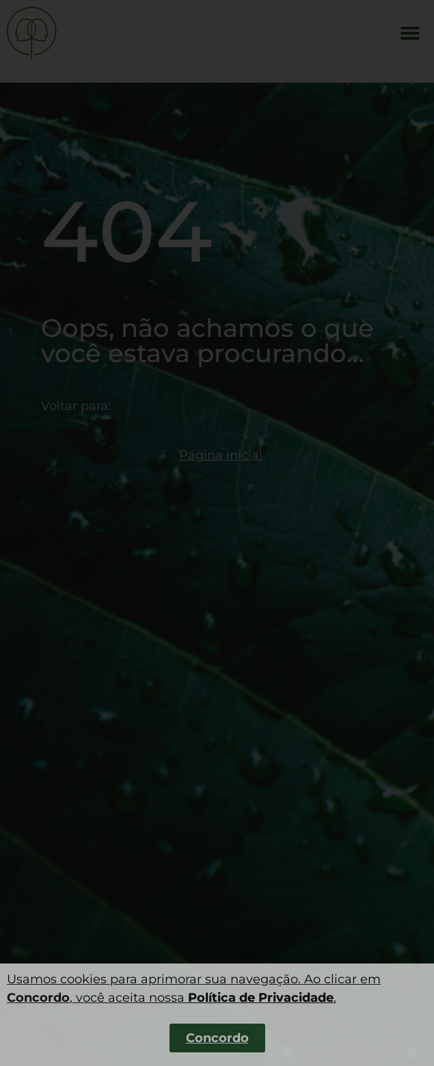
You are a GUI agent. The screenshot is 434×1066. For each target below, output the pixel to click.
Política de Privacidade (261, 997)
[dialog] (217, 533)
